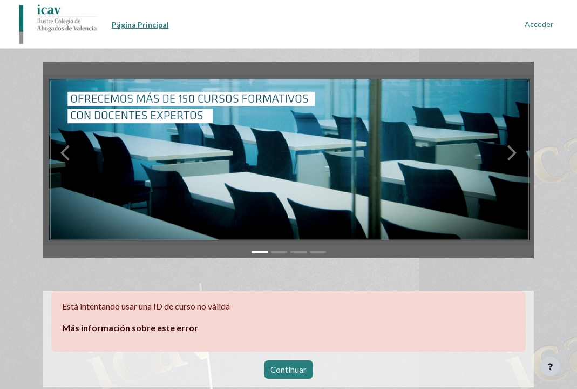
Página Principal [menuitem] (140, 24)
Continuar (288, 369)
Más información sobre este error (130, 328)
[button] (64, 160)
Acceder (539, 24)
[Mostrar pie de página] (550, 366)
